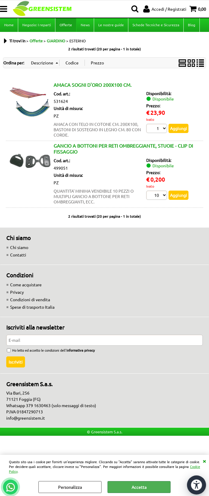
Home (9, 24)
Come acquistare (26, 284)
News (85, 24)
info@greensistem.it (25, 418)
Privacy (17, 292)
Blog (191, 24)
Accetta (139, 487)
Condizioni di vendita (30, 299)
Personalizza (70, 487)
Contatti (18, 254)
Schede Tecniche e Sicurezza (155, 24)
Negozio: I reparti (36, 24)
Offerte (66, 24)
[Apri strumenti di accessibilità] (196, 485)
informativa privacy (80, 350)
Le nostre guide (111, 24)
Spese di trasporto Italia (32, 307)
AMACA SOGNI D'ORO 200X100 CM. (93, 85)
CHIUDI (204, 461)
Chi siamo (19, 247)
